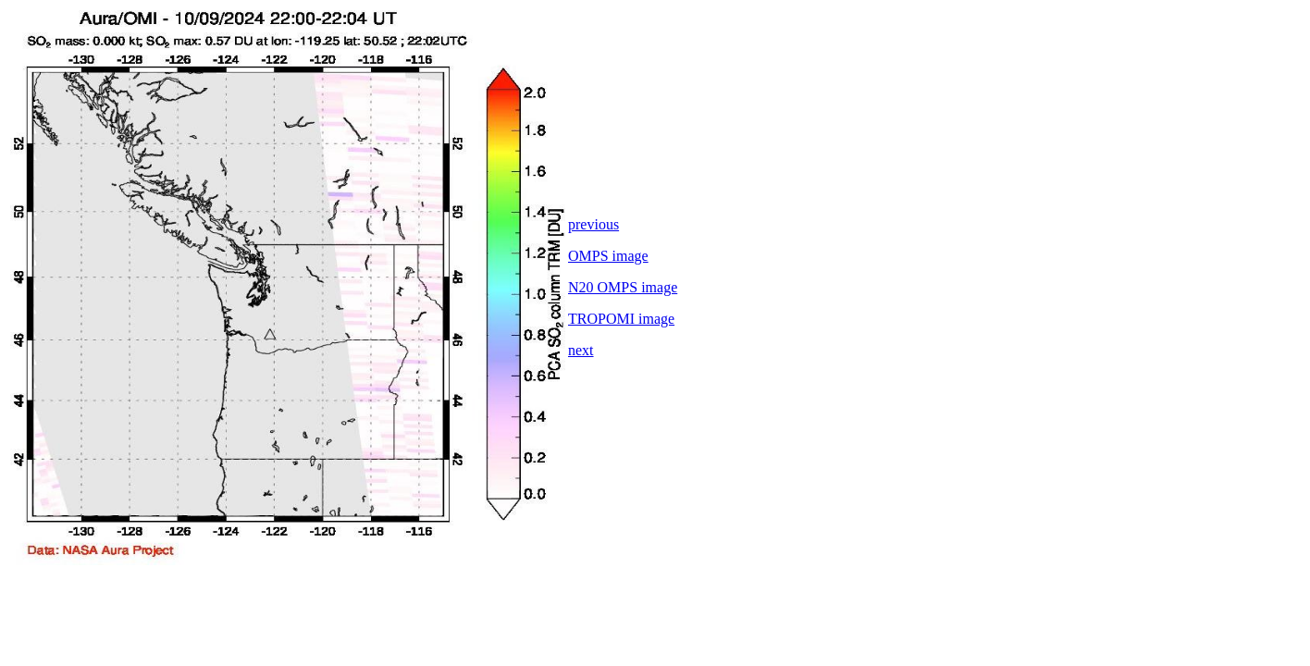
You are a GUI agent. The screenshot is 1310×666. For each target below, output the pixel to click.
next (581, 350)
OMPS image (608, 256)
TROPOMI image (621, 319)
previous (593, 224)
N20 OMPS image (622, 287)
